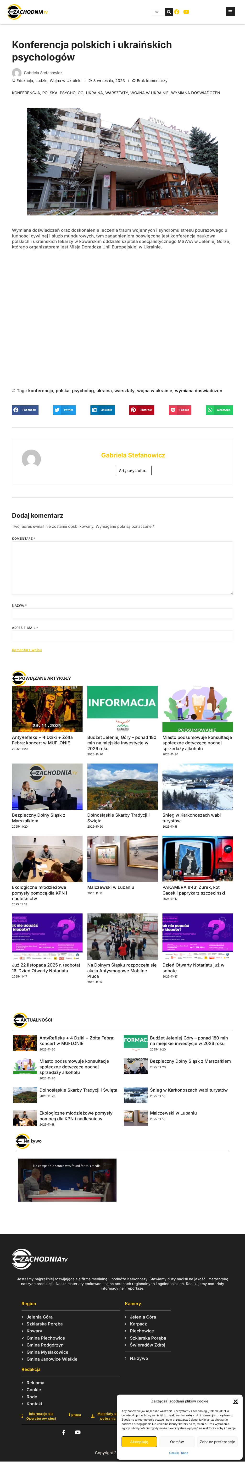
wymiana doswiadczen (195, 92)
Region (29, 1303)
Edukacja (25, 80)
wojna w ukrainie (149, 92)
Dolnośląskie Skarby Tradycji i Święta (78, 1090)
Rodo (184, 1453)
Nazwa (19, 605)
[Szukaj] (169, 12)
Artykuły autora (133, 470)
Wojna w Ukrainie (65, 80)
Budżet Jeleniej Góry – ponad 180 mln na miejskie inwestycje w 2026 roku (121, 743)
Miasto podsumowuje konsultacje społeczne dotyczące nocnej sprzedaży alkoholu (197, 743)
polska (49, 92)
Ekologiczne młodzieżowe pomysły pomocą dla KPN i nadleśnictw (39, 893)
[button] (235, 1401)
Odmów (177, 1442)
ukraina (94, 92)
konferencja (26, 92)
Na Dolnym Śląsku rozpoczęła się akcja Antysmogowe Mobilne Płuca (122, 970)
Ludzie (41, 80)
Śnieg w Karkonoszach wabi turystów (189, 1090)
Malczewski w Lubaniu (110, 887)
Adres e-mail (25, 628)
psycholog (72, 92)
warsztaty (116, 92)
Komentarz (23, 538)
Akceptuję (139, 1442)
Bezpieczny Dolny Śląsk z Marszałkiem (190, 1061)
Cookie (174, 1453)
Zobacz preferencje (217, 1442)
